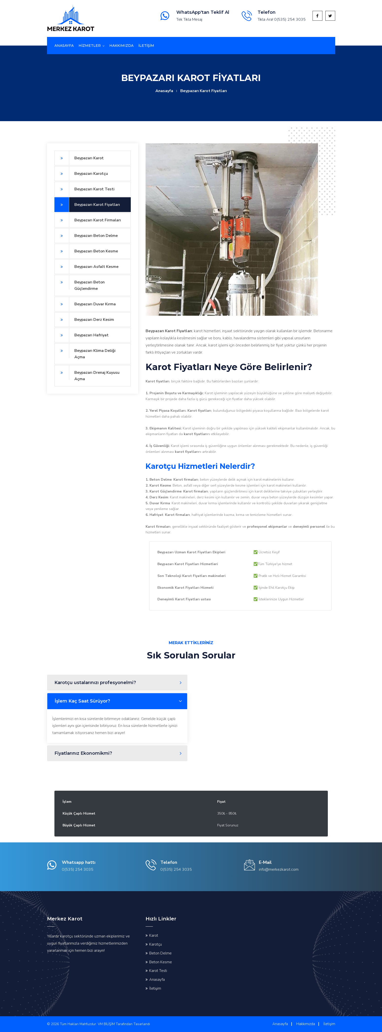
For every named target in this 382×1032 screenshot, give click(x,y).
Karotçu (155, 944)
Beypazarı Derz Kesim (84, 319)
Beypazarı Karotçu (81, 173)
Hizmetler (90, 45)
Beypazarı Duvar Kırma (85, 304)
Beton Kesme (160, 962)
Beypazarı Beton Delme (86, 235)
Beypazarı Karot (79, 158)
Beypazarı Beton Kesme (86, 251)
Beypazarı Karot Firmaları (87, 220)
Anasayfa (64, 45)
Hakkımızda (121, 45)
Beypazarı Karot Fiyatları (87, 204)
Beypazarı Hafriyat (81, 335)
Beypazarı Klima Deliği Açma (85, 351)
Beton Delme (160, 953)
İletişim (155, 988)
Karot (153, 935)
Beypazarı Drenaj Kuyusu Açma (86, 373)
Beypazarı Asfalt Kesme (86, 266)
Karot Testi (158, 970)
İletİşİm (146, 45)
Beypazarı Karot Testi (84, 189)
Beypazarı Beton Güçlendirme (79, 283)
